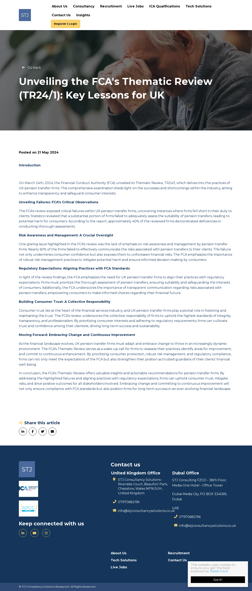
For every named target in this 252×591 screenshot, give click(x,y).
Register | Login (65, 23)
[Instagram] (46, 533)
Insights (83, 15)
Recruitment (111, 6)
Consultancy (83, 6)
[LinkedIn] (23, 533)
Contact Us (61, 15)
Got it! (217, 580)
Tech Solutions (198, 6)
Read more (219, 571)
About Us (59, 6)
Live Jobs (135, 6)
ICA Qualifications (164, 6)
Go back (34, 68)
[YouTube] (34, 533)
